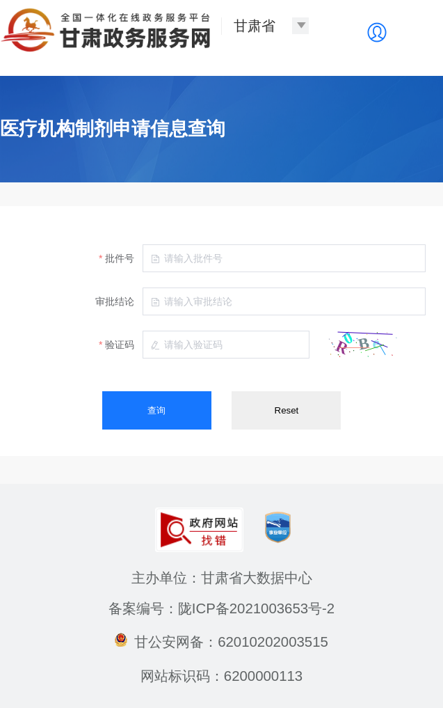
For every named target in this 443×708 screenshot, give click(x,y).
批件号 (119, 258)
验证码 (119, 344)
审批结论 (114, 301)
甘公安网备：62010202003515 (221, 642)
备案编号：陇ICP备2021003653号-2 (221, 608)
